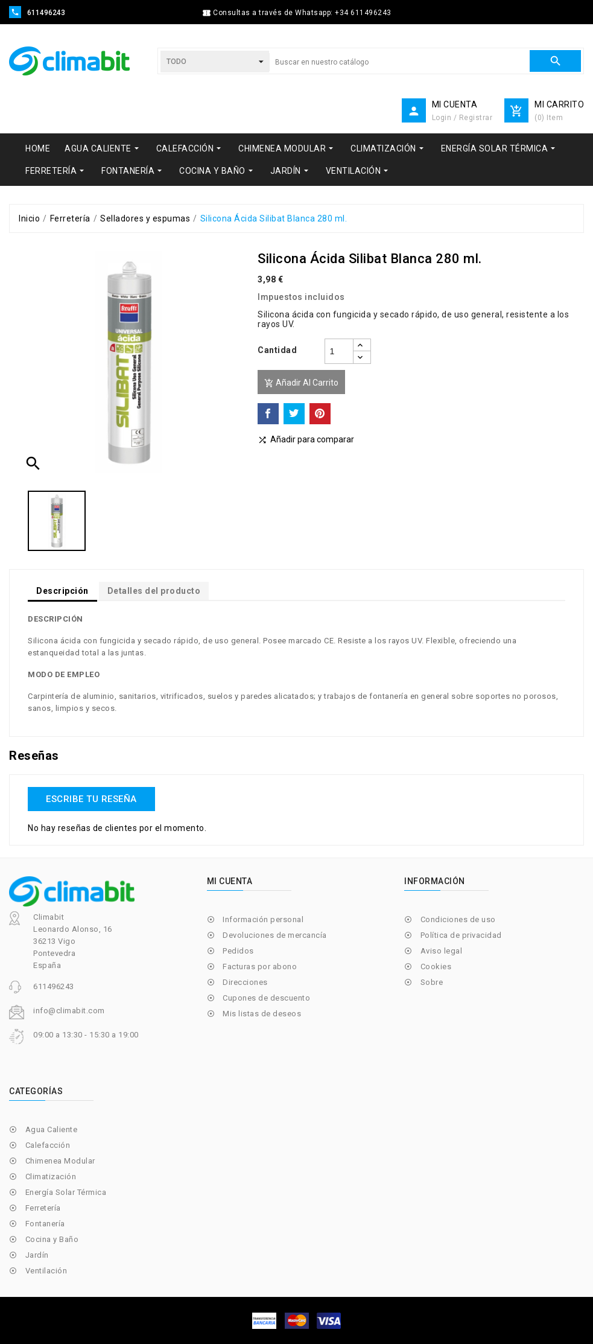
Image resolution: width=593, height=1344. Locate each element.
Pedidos (238, 950)
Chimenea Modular (60, 1160)
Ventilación (46, 1270)
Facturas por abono (260, 966)
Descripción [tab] (62, 591)
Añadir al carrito (301, 383)
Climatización (51, 1176)
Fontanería (45, 1223)
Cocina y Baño (52, 1239)
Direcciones (245, 982)
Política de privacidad (461, 935)
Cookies (436, 966)
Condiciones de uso (458, 919)
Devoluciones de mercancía (275, 935)
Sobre (431, 982)
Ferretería (43, 1207)
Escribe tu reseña (91, 799)
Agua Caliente (51, 1129)
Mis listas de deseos (262, 1013)
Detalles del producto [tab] (154, 591)
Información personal (263, 919)
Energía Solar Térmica (66, 1192)
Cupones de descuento (266, 997)
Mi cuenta (230, 881)
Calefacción (48, 1145)
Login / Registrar (462, 117)
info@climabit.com (69, 1010)
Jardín (37, 1255)
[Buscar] (399, 62)
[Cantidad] (339, 351)
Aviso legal (441, 950)
